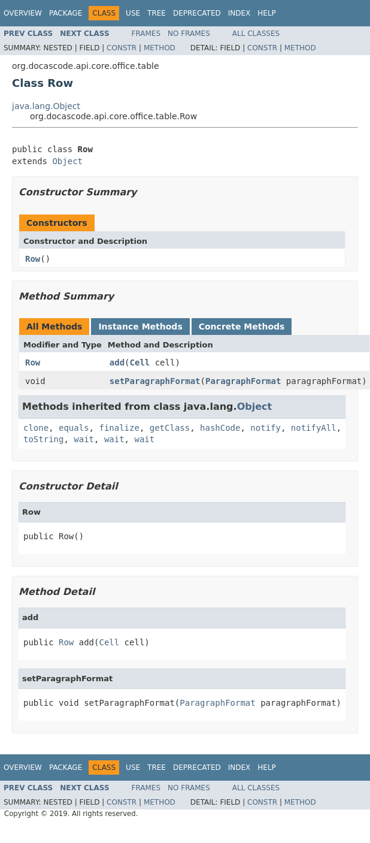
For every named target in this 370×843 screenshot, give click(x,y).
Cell (140, 362)
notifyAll (313, 428)
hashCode (220, 428)
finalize (119, 428)
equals (74, 428)
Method (159, 48)
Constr (122, 48)
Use (133, 13)
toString (43, 439)
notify (265, 428)
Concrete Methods (242, 326)
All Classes (256, 33)
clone (35, 428)
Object (67, 161)
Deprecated (197, 13)
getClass (170, 428)
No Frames (189, 33)
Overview (23, 13)
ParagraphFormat (243, 381)
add (117, 362)
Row (32, 259)
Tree (156, 13)
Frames (146, 33)
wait (84, 439)
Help (266, 13)
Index (239, 13)
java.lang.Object (46, 106)
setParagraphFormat (155, 381)
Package (65, 13)
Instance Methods (140, 326)
